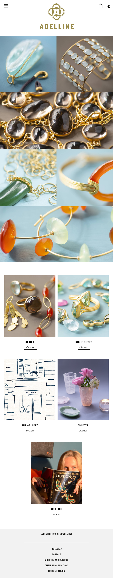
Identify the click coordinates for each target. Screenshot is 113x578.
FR (108, 6)
